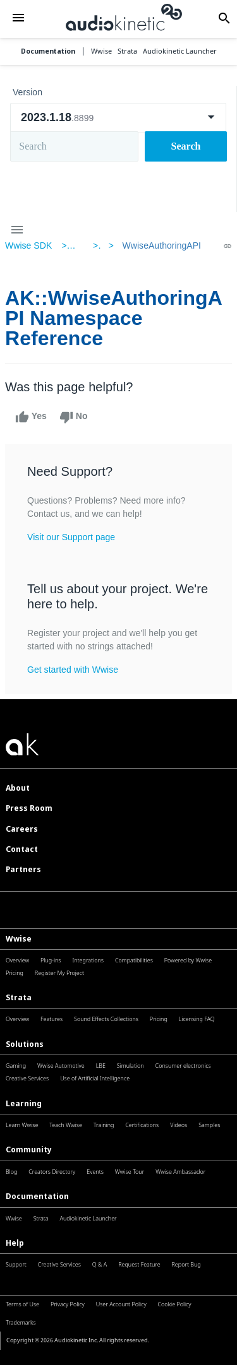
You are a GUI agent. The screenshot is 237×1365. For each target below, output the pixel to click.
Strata (19, 997)
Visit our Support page (71, 537)
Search (186, 146)
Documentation (48, 51)
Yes (31, 417)
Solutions (25, 1044)
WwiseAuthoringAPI (162, 245)
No (73, 417)
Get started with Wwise (72, 670)
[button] (18, 19)
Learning (24, 1103)
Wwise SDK (28, 245)
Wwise (19, 938)
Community (29, 1149)
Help (15, 1243)
